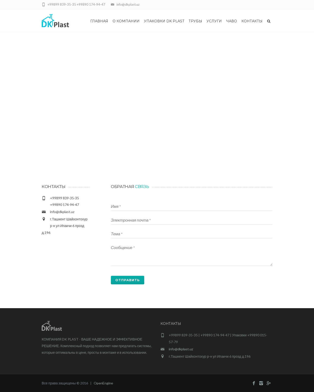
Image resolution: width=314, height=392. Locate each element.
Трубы (195, 21)
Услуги (214, 21)
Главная (99, 21)
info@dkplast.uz (62, 212)
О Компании (126, 21)
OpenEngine (103, 383)
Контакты (251, 21)
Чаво (231, 21)
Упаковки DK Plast (164, 21)
